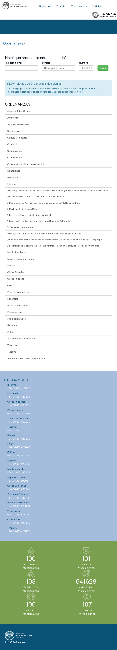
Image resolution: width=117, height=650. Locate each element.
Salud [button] (10, 332)
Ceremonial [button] (13, 131)
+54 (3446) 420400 (18, 388)
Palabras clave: (13, 62)
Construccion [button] (14, 157)
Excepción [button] (13, 177)
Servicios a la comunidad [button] (21, 338)
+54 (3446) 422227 (18, 464)
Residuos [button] (12, 325)
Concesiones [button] (14, 150)
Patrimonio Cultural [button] (18, 305)
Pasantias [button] (12, 298)
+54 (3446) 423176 (18, 497)
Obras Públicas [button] (15, 278)
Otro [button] (9, 285)
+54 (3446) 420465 (18, 396)
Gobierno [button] (45, 6)
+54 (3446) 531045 (18, 455)
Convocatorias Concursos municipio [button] (27, 164)
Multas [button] (11, 265)
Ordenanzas (13, 43)
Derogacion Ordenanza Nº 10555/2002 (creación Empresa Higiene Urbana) (44, 233)
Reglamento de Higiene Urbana (23, 209)
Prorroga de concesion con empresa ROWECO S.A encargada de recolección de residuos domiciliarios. (57, 190)
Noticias (96, 6)
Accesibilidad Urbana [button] (19, 111)
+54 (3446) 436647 (18, 489)
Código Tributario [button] (17, 137)
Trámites (61, 6)
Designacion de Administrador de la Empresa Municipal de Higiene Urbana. (44, 203)
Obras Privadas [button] (15, 272)
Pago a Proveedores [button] (18, 292)
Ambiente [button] (12, 117)
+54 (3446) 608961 (18, 480)
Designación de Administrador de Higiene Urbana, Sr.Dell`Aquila (38, 221)
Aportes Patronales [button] (18, 124)
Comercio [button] (12, 144)
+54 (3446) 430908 (18, 405)
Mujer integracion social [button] (20, 258)
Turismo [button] (11, 351)
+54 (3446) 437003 (18, 421)
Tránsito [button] (12, 345)
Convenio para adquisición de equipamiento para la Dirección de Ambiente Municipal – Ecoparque (54, 239)
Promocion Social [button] (17, 318)
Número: (83, 62)
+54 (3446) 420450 (18, 522)
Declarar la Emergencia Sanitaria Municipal (29, 215)
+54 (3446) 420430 (18, 438)
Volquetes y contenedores (21, 227)
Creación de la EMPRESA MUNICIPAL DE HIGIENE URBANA (35, 196)
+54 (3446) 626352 (18, 430)
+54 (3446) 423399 (18, 506)
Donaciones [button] (13, 170)
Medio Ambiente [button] (16, 252)
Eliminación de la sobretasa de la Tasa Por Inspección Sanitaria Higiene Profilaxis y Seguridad (53, 246)
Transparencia (79, 6)
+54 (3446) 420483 (18, 413)
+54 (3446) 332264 (18, 514)
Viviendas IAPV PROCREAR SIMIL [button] (26, 358)
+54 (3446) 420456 (18, 531)
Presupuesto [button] (14, 312)
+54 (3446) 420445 (18, 447)
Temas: (46, 62)
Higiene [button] (11, 184)
